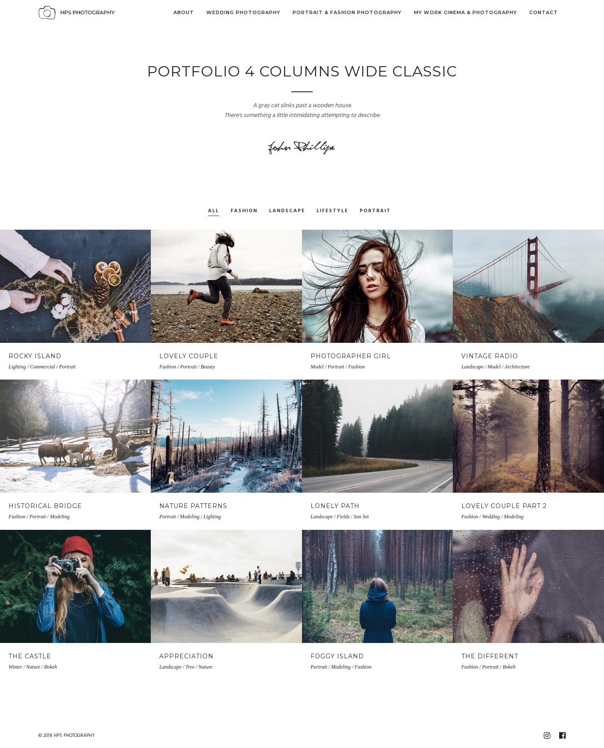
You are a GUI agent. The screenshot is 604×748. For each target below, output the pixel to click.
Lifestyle (332, 211)
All (213, 211)
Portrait (375, 211)
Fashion (244, 211)
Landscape (287, 211)
